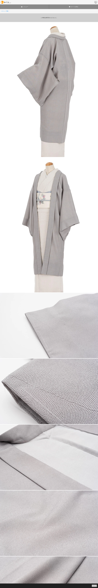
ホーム (3, 11)
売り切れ (94, 585)
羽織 (7, 11)
